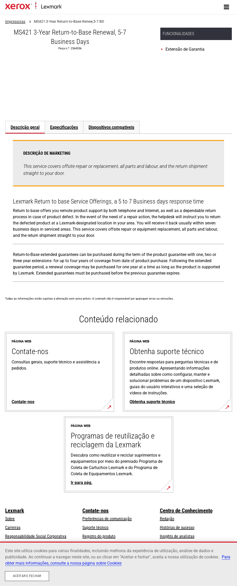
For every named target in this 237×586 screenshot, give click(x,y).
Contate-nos (95, 510)
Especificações (64, 127)
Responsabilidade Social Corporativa (35, 536)
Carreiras (12, 527)
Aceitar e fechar (27, 576)
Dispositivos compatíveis (111, 127)
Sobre (10, 518)
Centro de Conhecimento (186, 510)
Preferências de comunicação (107, 518)
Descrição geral (25, 127)
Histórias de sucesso (177, 527)
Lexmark (14, 510)
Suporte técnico (95, 527)
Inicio (65, 7)
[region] (118, 564)
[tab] (25, 127)
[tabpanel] (118, 212)
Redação (167, 518)
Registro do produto (98, 536)
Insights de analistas (177, 536)
